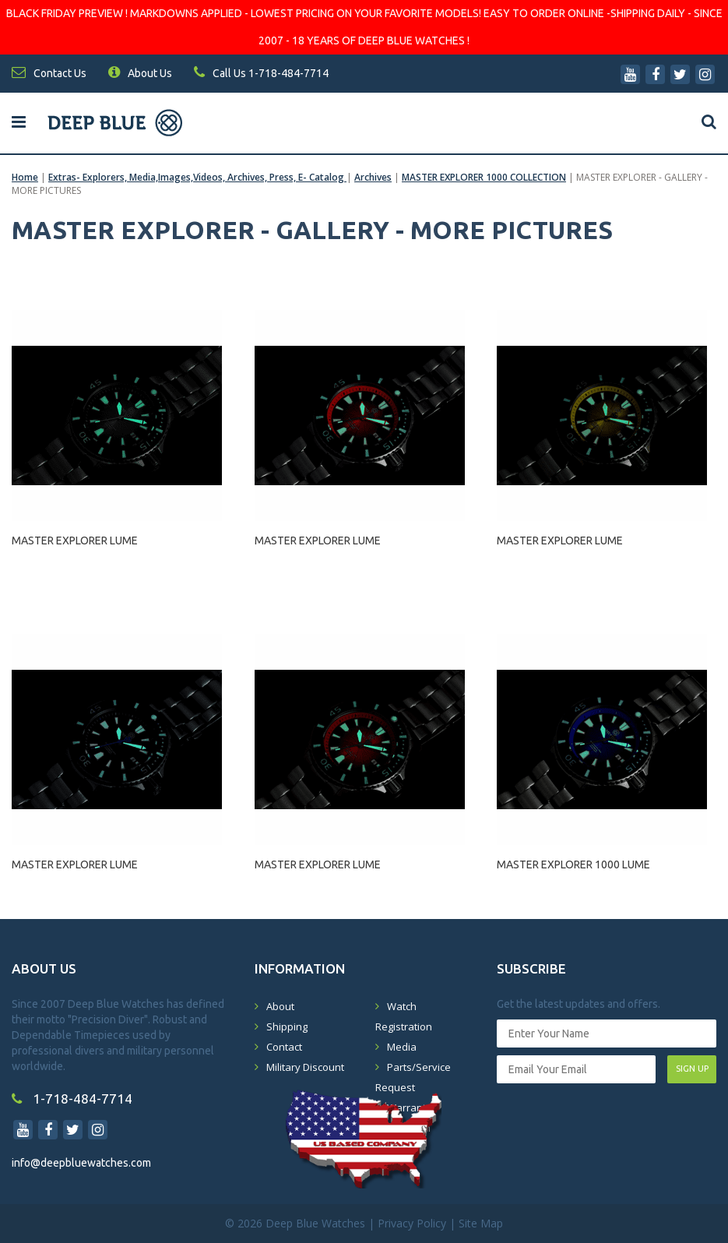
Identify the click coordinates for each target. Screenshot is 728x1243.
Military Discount (305, 1067)
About (280, 1006)
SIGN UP (692, 1068)
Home (25, 177)
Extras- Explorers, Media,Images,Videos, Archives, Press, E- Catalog (197, 177)
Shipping (287, 1026)
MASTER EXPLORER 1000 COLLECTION (484, 177)
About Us (140, 73)
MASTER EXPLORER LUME (75, 540)
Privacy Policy (412, 1223)
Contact (284, 1047)
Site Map (481, 1223)
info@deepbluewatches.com (81, 1163)
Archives (373, 177)
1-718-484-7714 (72, 1098)
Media (402, 1047)
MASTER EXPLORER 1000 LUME (573, 864)
